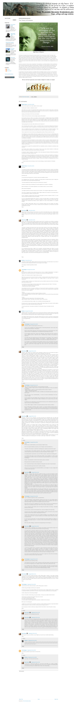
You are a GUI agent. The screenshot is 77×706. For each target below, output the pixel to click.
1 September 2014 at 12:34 (35, 612)
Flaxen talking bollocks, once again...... (13, 34)
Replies (24, 322)
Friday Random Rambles (10, 42)
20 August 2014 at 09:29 (29, 311)
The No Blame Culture (13, 25)
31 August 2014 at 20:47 (34, 559)
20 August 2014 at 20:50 (34, 324)
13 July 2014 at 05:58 (30, 104)
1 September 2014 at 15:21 (32, 633)
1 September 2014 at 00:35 (31, 584)
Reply (23, 162)
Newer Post (21, 699)
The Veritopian (24, 269)
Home (39, 699)
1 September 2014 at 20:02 (32, 640)
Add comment (21, 671)
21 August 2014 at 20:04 (34, 442)
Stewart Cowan (24, 104)
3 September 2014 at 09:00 (32, 657)
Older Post (56, 699)
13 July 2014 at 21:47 (28, 260)
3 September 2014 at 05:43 (31, 650)
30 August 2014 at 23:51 (35, 526)
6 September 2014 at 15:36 (35, 662)
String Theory (13, 57)
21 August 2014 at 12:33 (32, 416)
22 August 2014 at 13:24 (35, 472)
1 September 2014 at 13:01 (35, 617)
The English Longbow (12, 49)
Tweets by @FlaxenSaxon (9, 74)
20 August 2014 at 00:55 (31, 269)
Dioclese (23, 260)
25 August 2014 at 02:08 (34, 496)
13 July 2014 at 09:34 (31, 210)
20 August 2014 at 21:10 (34, 385)
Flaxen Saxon (24, 210)
